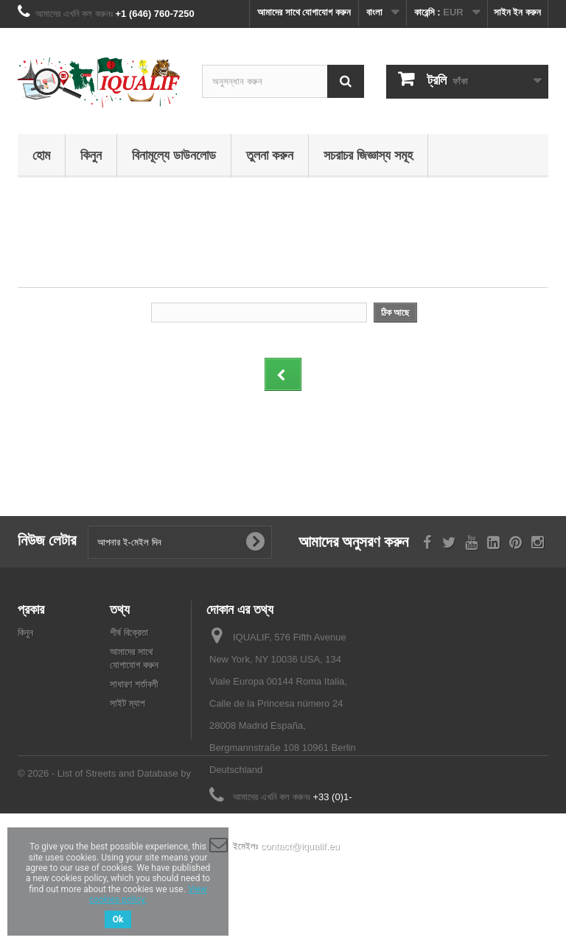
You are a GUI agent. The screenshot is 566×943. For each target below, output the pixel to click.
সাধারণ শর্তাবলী (134, 684)
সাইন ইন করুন (517, 12)
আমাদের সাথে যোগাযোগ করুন (304, 12)
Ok (118, 919)
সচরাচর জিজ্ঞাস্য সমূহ (368, 154)
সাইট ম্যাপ (127, 703)
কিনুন (91, 154)
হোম (41, 154)
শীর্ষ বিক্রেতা (129, 632)
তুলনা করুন (269, 154)
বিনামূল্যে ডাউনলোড (174, 154)
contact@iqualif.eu (300, 846)
